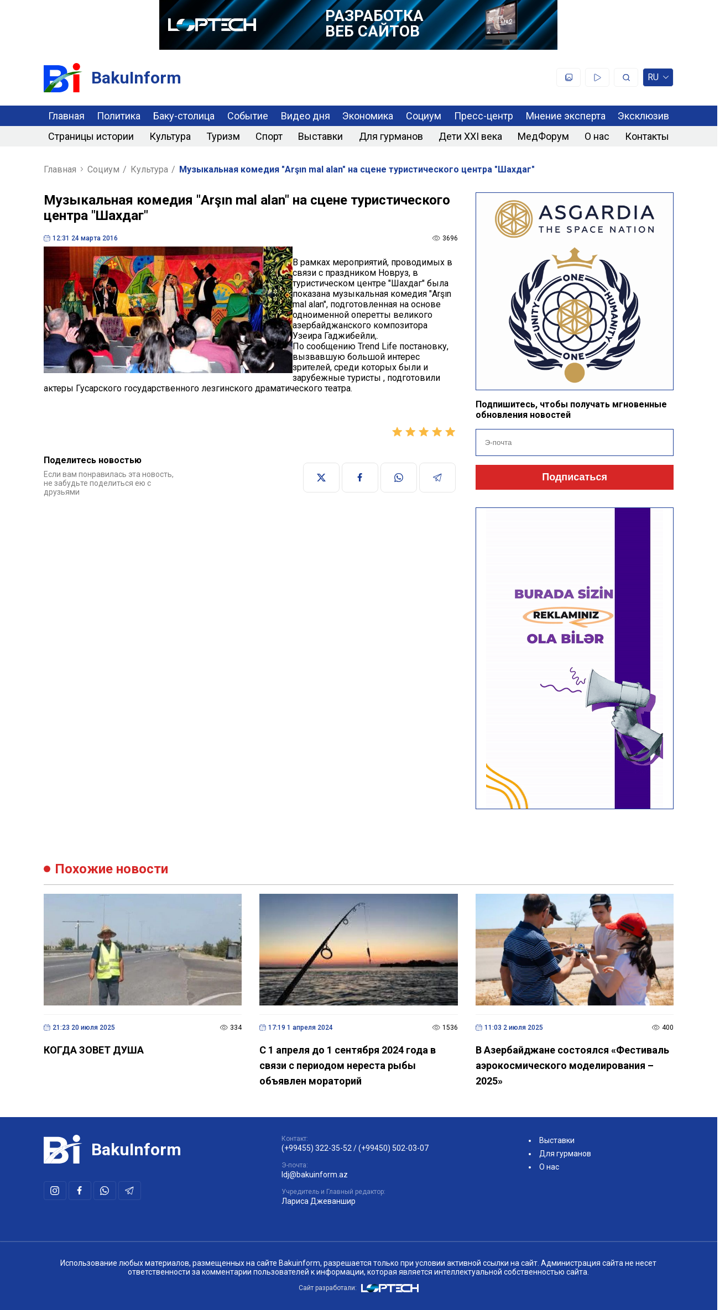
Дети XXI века (470, 136)
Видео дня (305, 116)
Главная (66, 116)
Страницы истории (91, 136)
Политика (118, 116)
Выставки (320, 136)
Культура (170, 136)
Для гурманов (391, 136)
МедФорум (543, 136)
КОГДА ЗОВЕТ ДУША (94, 1050)
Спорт (269, 136)
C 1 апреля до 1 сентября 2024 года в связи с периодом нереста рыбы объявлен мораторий (347, 1065)
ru (658, 79)
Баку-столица (184, 116)
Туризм (223, 136)
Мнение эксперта (566, 116)
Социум (423, 116)
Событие (247, 116)
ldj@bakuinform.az (314, 1174)
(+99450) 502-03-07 (393, 1148)
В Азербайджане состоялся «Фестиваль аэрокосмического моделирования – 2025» (572, 1065)
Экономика (367, 116)
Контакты (647, 136)
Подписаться (574, 477)
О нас (597, 136)
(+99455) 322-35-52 (316, 1148)
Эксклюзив (643, 116)
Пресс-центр (483, 116)
